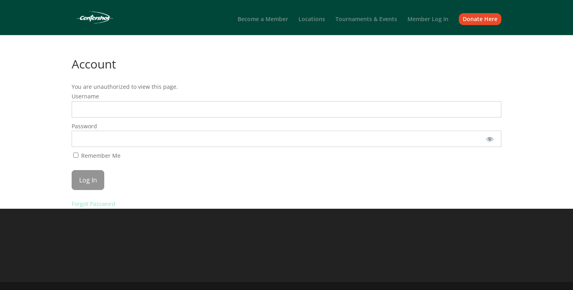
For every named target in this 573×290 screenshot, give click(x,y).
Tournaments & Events (366, 19)
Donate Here (480, 19)
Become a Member (263, 19)
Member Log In (427, 19)
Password (84, 126)
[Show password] (490, 139)
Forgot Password (93, 204)
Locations (311, 19)
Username (85, 96)
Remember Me (97, 155)
